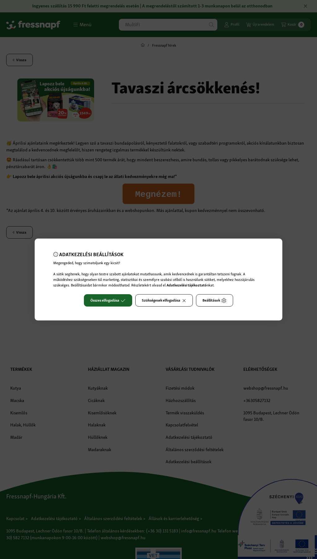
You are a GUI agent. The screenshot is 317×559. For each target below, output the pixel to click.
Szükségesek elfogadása (164, 300)
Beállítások (214, 300)
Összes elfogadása (107, 300)
